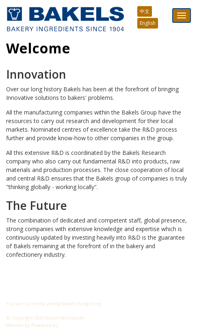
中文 (144, 11)
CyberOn (69, 325)
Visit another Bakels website (40, 310)
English (148, 23)
